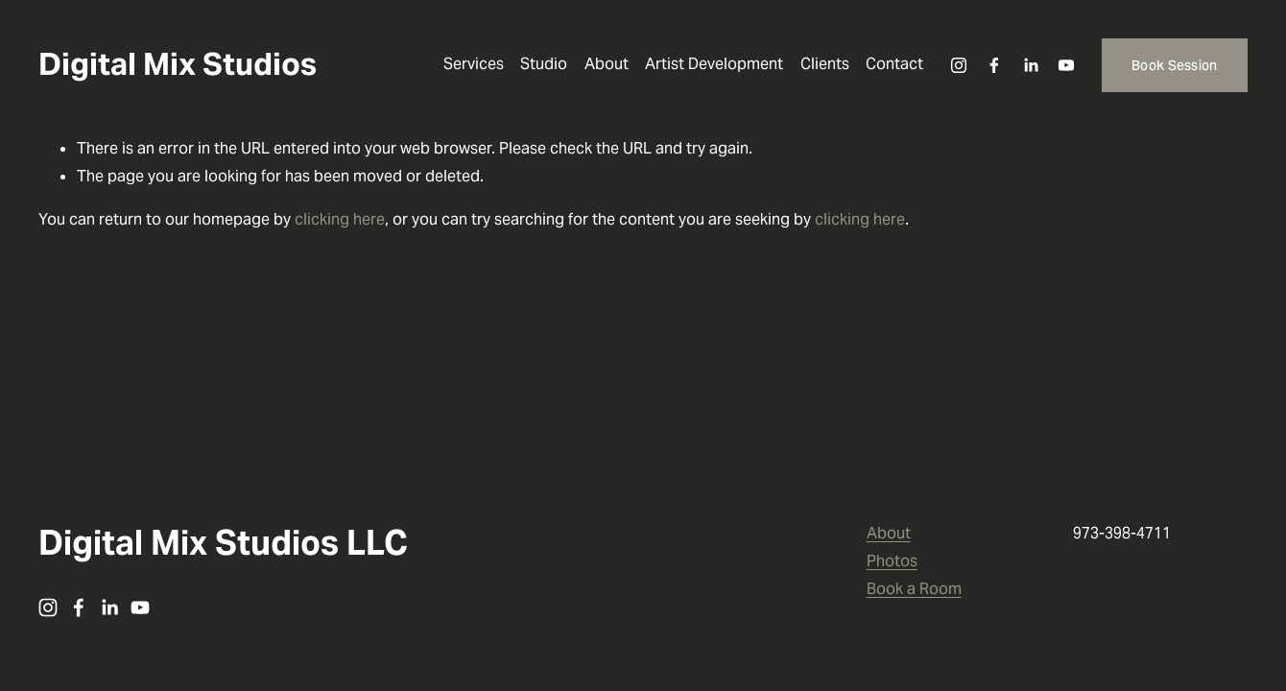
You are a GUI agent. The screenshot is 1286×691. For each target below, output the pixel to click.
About (606, 64)
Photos (892, 561)
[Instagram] (958, 65)
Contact (894, 64)
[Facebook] (994, 65)
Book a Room (914, 589)
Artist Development (714, 64)
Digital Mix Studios (177, 63)
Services (473, 64)
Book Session (1174, 65)
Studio (543, 64)
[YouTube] (1066, 65)
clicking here (340, 219)
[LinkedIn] (1030, 65)
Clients (824, 64)
